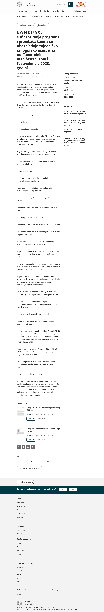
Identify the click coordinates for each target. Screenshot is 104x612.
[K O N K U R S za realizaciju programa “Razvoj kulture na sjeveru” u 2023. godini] (75, 141)
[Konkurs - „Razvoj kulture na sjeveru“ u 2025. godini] (75, 122)
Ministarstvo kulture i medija (41, 16)
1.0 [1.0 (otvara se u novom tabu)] (29, 414)
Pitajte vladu (21, 530)
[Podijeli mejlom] (28, 447)
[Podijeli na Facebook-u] (23, 447)
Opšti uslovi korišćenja (47, 607)
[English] (64, 4)
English (19, 594)
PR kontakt (20, 534)
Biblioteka (55, 11)
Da (63, 489)
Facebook (20, 543)
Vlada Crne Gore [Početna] (22, 16)
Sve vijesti (33, 11)
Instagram (20, 550)
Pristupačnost (21, 590)
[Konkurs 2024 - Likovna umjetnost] (75, 131)
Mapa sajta (55, 590)
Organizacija (44, 11)
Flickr (18, 558)
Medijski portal (22, 11)
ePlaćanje (20, 567)
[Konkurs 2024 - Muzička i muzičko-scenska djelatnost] (75, 113)
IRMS (18, 582)
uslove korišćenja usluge (69, 609)
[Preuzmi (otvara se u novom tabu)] (31, 419)
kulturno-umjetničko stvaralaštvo (29, 468)
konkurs (21, 462)
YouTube (19, 554)
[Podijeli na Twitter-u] (19, 447)
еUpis (18, 578)
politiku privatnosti (54, 609)
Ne (73, 489)
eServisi (64, 11)
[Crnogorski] (57, 4)
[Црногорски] (60, 4)
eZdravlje (20, 571)
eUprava (19, 574)
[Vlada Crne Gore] (35, 4)
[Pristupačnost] (80, 11)
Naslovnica (20, 503)
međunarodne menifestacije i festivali (41, 462)
